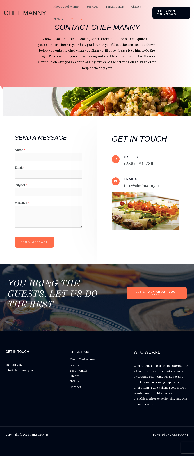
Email (20, 167)
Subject (21, 185)
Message (22, 202)
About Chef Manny (66, 9)
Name (20, 150)
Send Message (34, 242)
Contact (74, 25)
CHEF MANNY (25, 16)
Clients (131, 9)
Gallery (58, 25)
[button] (170, 16)
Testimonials (111, 9)
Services (90, 9)
